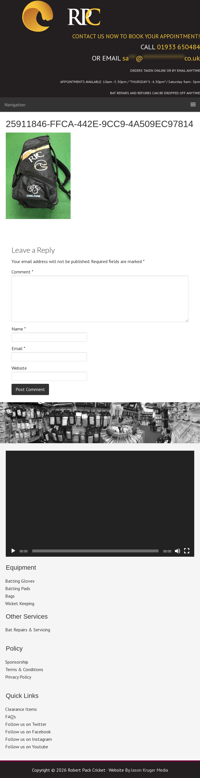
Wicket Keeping (19, 603)
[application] (100, 504)
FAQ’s (10, 717)
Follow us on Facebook (28, 731)
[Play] (13, 551)
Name (19, 329)
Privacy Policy (18, 677)
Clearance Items (21, 709)
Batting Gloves (20, 581)
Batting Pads (17, 588)
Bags (10, 596)
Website (19, 368)
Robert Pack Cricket (100, 16)
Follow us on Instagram (28, 739)
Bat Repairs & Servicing (27, 629)
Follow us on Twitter (25, 724)
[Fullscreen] (187, 551)
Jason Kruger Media (149, 770)
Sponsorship (16, 662)
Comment (22, 272)
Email (18, 348)
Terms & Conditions (24, 669)
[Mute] (177, 551)
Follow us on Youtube (26, 746)
